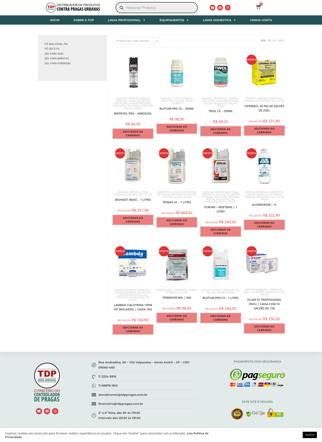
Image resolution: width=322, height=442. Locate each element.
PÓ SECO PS (52, 49)
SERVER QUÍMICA (225, 292)
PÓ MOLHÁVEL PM (139, 297)
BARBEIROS (262, 192)
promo (178, 197)
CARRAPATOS (220, 98)
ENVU (247, 292)
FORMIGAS (186, 98)
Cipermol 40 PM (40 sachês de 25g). (264, 108)
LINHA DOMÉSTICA (219, 20)
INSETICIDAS (120, 103)
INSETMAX (131, 194)
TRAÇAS (138, 108)
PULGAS (128, 108)
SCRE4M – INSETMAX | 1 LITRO (220, 209)
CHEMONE (120, 101)
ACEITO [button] (309, 435)
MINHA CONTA (261, 20)
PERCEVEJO (133, 106)
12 (268, 40)
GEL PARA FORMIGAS (58, 63)
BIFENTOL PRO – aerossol (133, 113)
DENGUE (176, 192)
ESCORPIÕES (143, 101)
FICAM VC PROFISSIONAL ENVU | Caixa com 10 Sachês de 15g (264, 304)
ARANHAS (133, 98)
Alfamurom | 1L (264, 205)
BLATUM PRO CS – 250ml (177, 108)
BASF (169, 290)
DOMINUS (262, 194)
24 (273, 40)
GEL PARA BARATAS (57, 58)
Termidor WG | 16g (176, 298)
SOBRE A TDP (84, 20)
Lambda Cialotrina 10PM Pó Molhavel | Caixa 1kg (133, 307)
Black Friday (231, 192)
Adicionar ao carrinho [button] (133, 133)
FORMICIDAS (227, 290)
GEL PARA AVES (54, 53)
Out (273, 101)
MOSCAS (208, 103)
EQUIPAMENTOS (174, 20)
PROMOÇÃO (146, 106)
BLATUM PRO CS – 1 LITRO (220, 298)
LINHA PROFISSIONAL (126, 20)
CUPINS (132, 101)
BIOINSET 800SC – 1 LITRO (133, 200)
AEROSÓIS (121, 98)
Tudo (280, 40)
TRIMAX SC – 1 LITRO (177, 202)
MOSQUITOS (119, 106)
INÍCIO (55, 20)
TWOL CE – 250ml (220, 111)
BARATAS (144, 98)
